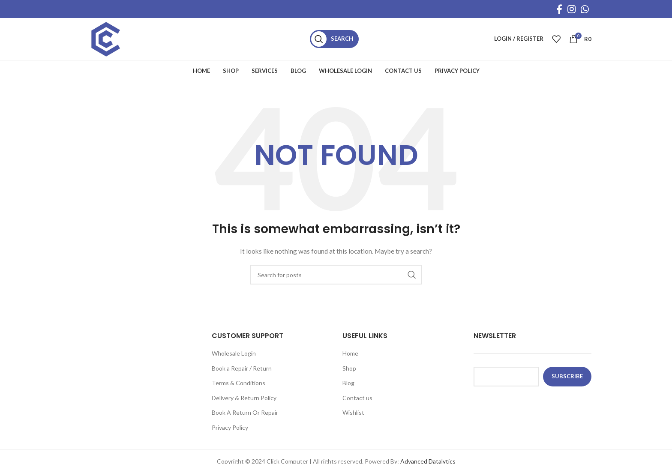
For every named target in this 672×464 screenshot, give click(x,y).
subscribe (567, 378)
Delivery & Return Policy (244, 400)
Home (350, 355)
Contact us (357, 400)
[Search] (337, 40)
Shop (349, 370)
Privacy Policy (230, 430)
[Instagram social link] (571, 9)
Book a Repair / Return (242, 370)
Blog (348, 385)
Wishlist (353, 415)
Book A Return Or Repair (245, 415)
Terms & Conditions (238, 385)
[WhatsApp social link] (584, 9)
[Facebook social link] (559, 9)
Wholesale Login (234, 355)
